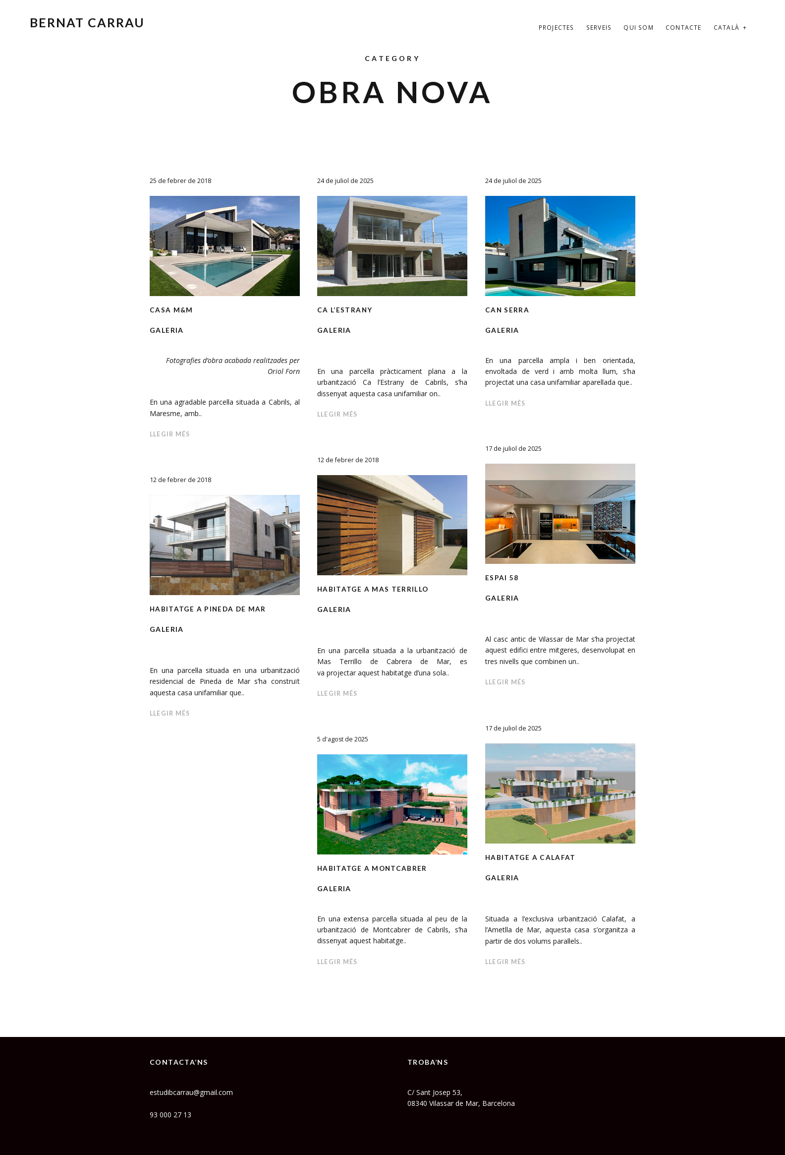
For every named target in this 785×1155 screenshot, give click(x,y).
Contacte (684, 27)
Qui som (638, 27)
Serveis (599, 27)
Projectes (556, 27)
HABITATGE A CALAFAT (531, 857)
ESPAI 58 (502, 577)
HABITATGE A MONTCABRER (373, 868)
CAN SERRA (507, 309)
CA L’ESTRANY (345, 309)
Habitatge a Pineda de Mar (209, 609)
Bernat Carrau (87, 22)
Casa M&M (172, 309)
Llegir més (171, 434)
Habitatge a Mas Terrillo (374, 589)
